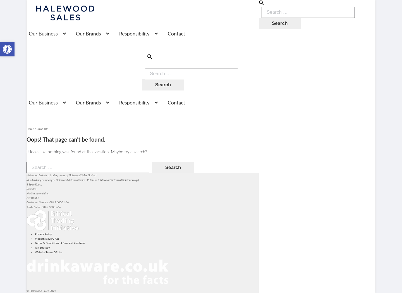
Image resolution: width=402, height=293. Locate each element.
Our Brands (88, 33)
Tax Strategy (42, 247)
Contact (176, 33)
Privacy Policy (43, 234)
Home (30, 128)
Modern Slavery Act (47, 238)
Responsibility (134, 33)
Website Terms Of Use (48, 252)
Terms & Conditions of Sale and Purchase (60, 243)
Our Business (43, 33)
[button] (261, 4)
